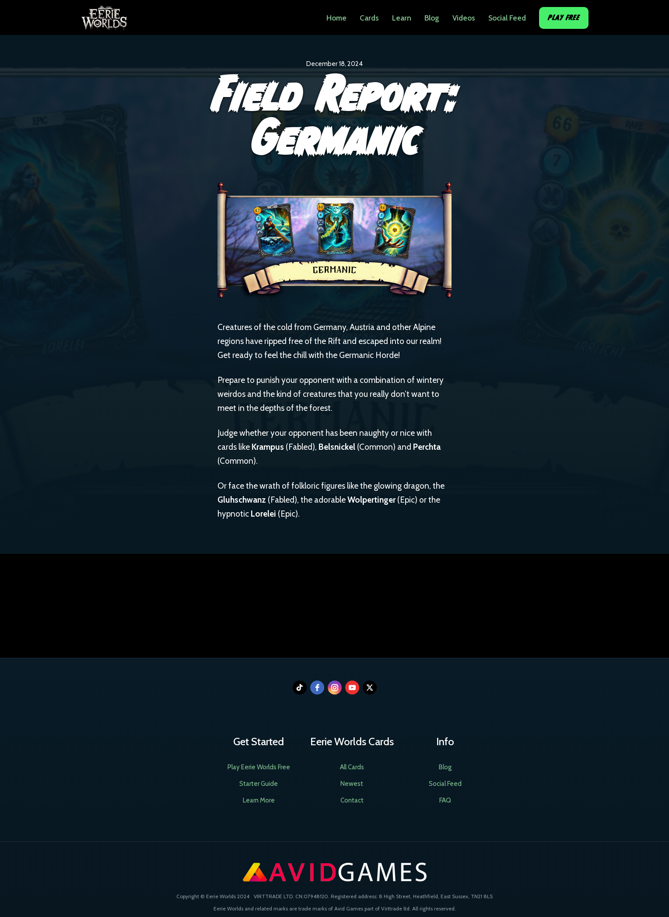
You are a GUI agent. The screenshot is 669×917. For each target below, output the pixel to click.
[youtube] (352, 688)
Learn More (259, 800)
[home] (104, 15)
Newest (351, 784)
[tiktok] (300, 688)
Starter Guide (258, 784)
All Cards (352, 767)
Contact (352, 800)
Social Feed (507, 18)
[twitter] (370, 688)
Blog (431, 18)
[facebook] (317, 688)
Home (336, 18)
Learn (401, 18)
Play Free (564, 17)
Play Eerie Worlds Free (259, 767)
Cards (369, 18)
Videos (463, 18)
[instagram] (335, 688)
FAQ (445, 800)
